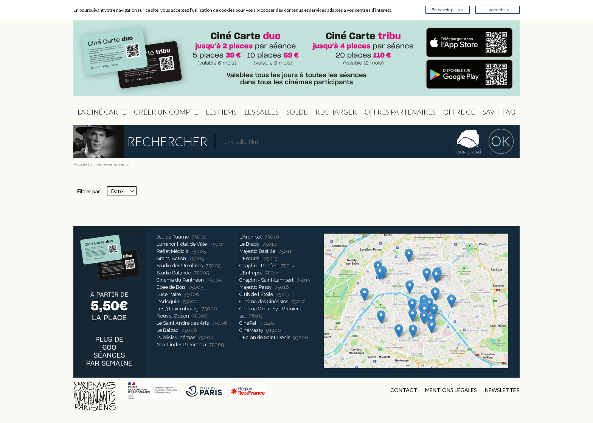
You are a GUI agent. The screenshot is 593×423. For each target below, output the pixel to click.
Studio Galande (174, 273)
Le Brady (249, 244)
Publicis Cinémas (176, 337)
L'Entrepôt (250, 273)
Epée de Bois (171, 287)
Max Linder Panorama (181, 344)
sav (489, 112)
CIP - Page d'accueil (296, 58)
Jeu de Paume (173, 237)
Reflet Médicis (172, 251)
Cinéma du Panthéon (180, 280)
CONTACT (403, 390)
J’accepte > (497, 9)
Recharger (336, 112)
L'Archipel (250, 237)
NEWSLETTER (502, 390)
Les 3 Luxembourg (178, 308)
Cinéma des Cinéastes (263, 301)
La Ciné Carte (102, 112)
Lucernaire (169, 294)
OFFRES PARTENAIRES (400, 112)
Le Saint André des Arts (183, 323)
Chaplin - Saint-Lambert (266, 280)
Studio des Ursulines (180, 265)
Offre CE (459, 112)
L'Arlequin (168, 301)
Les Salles (261, 112)
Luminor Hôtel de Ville (182, 244)
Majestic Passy (255, 287)
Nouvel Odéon (173, 316)
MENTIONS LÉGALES (451, 390)
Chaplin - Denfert (258, 265)
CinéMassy (251, 330)
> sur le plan (468, 152)
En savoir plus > (448, 9)
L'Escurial (250, 258)
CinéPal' (248, 323)
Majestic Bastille (257, 251)
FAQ (508, 112)
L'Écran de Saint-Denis (264, 337)
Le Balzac (168, 330)
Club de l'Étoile (256, 294)
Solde (297, 112)
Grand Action (171, 258)
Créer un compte (166, 112)
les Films (221, 112)
